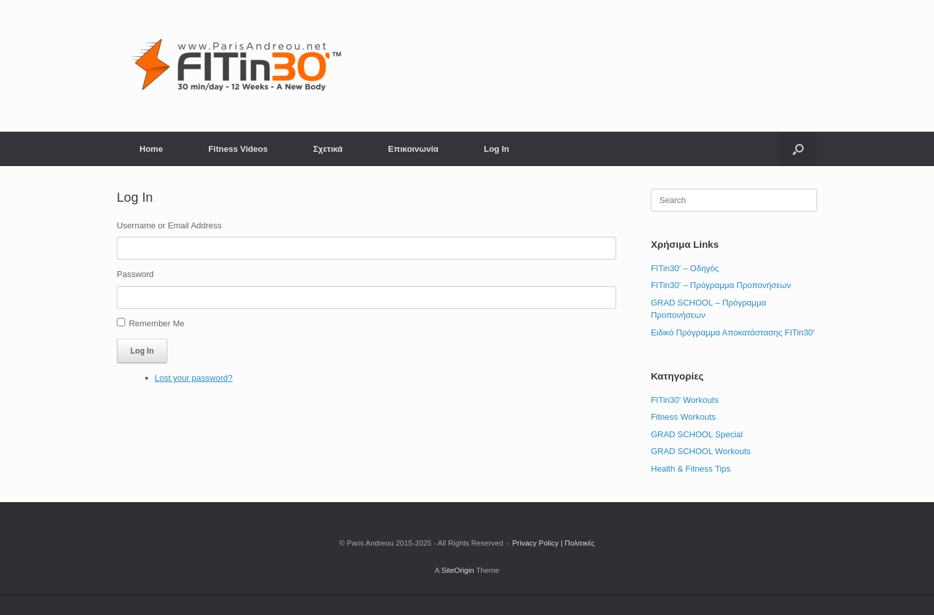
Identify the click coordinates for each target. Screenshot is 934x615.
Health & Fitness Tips (690, 469)
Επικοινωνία (413, 149)
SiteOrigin (457, 570)
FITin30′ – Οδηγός (685, 268)
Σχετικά (328, 149)
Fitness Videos (238, 149)
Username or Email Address (169, 225)
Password (135, 274)
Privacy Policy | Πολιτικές (553, 543)
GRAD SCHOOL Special (697, 434)
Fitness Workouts (683, 417)
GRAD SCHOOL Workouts (700, 451)
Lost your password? (194, 378)
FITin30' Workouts (684, 400)
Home (151, 149)
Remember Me (157, 323)
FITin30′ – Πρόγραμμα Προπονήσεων (721, 285)
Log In (496, 149)
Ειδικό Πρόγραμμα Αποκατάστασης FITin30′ (732, 332)
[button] (798, 149)
